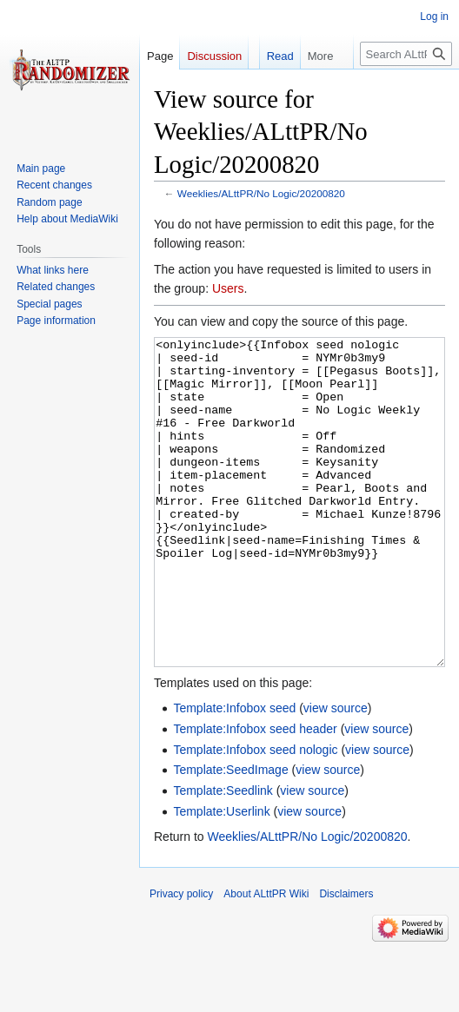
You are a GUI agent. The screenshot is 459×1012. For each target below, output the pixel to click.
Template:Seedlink (222, 856)
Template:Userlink (221, 876)
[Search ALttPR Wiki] (406, 54)
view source (335, 773)
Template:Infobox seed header (254, 794)
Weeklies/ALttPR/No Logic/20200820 (261, 193)
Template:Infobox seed (234, 773)
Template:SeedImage (230, 835)
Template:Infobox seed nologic (255, 815)
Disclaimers (346, 959)
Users (228, 288)
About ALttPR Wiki (266, 959)
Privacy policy (181, 959)
